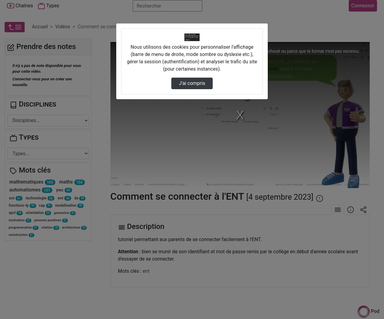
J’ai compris (192, 83)
